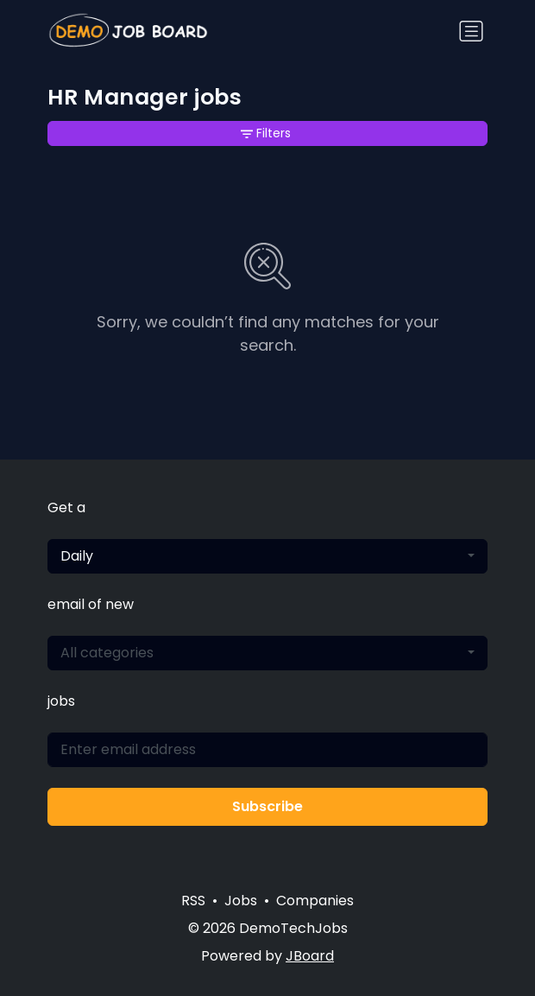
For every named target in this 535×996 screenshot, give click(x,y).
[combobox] (267, 556)
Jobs (240, 900)
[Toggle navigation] (471, 31)
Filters (266, 133)
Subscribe (267, 806)
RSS (193, 900)
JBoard (310, 956)
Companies (315, 900)
